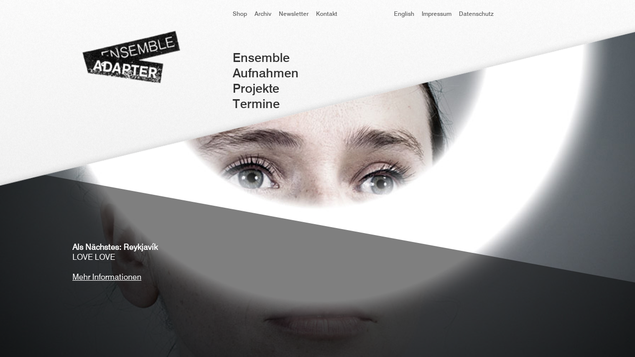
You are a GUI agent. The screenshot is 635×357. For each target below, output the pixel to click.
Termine (256, 105)
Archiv (262, 14)
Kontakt (326, 14)
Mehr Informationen (106, 278)
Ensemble (261, 59)
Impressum (436, 14)
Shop (240, 14)
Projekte (256, 89)
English (404, 14)
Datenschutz (476, 14)
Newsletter (294, 14)
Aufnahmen (266, 74)
